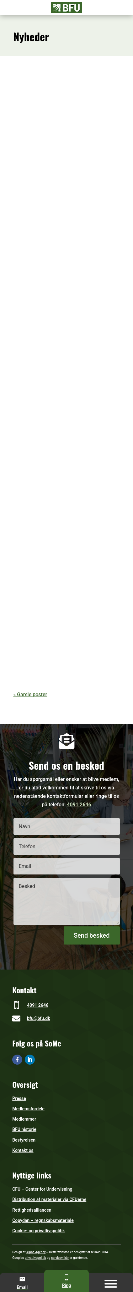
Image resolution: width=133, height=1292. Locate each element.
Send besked (92, 935)
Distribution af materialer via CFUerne (49, 1199)
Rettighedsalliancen (31, 1210)
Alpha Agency (36, 1252)
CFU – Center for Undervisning (42, 1189)
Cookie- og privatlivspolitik (38, 1230)
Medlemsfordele (28, 1108)
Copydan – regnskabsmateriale (43, 1220)
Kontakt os (22, 1150)
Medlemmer (24, 1119)
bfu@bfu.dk (38, 1018)
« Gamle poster (30, 694)
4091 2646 (79, 805)
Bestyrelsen (23, 1140)
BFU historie (24, 1129)
